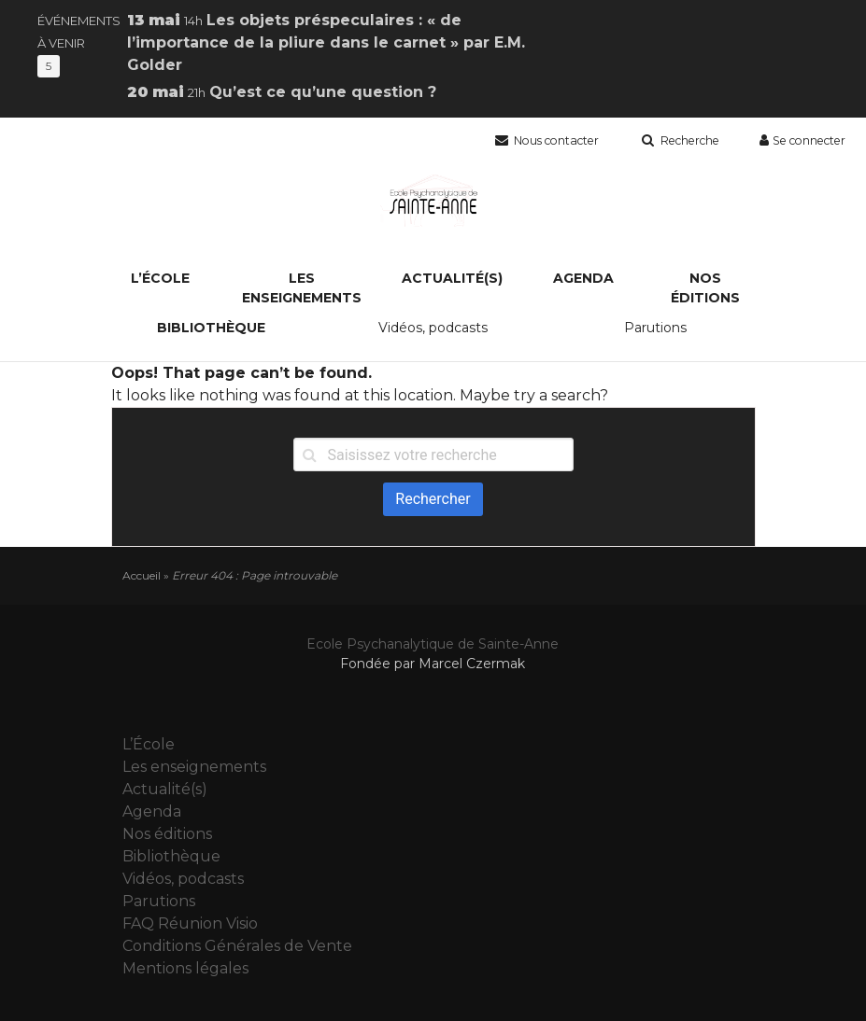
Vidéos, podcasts (433, 327)
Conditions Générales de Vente (237, 946)
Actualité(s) (452, 278)
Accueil (141, 575)
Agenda (583, 278)
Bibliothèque (211, 327)
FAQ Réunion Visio (190, 923)
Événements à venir (79, 43)
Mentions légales (185, 968)
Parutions (655, 327)
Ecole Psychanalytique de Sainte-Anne (432, 644)
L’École (160, 278)
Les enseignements (302, 288)
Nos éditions (705, 288)
